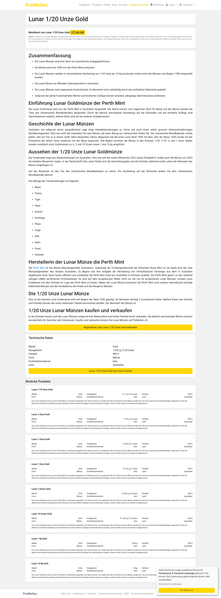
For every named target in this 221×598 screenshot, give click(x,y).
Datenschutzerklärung (110, 593)
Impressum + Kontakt (84, 593)
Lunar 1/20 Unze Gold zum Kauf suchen (110, 370)
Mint (42, 267)
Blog (114, 4)
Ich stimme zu (187, 590)
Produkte (96, 4)
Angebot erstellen (139, 4)
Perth (36, 267)
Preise (106, 4)
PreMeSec (36, 5)
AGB (126, 593)
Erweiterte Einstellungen (170, 584)
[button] (171, 4)
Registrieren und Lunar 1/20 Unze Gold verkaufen (110, 327)
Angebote (84, 4)
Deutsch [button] (186, 4)
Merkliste (157, 4)
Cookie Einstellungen (142, 593)
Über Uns (66, 593)
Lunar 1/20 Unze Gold (58, 19)
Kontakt (123, 4)
